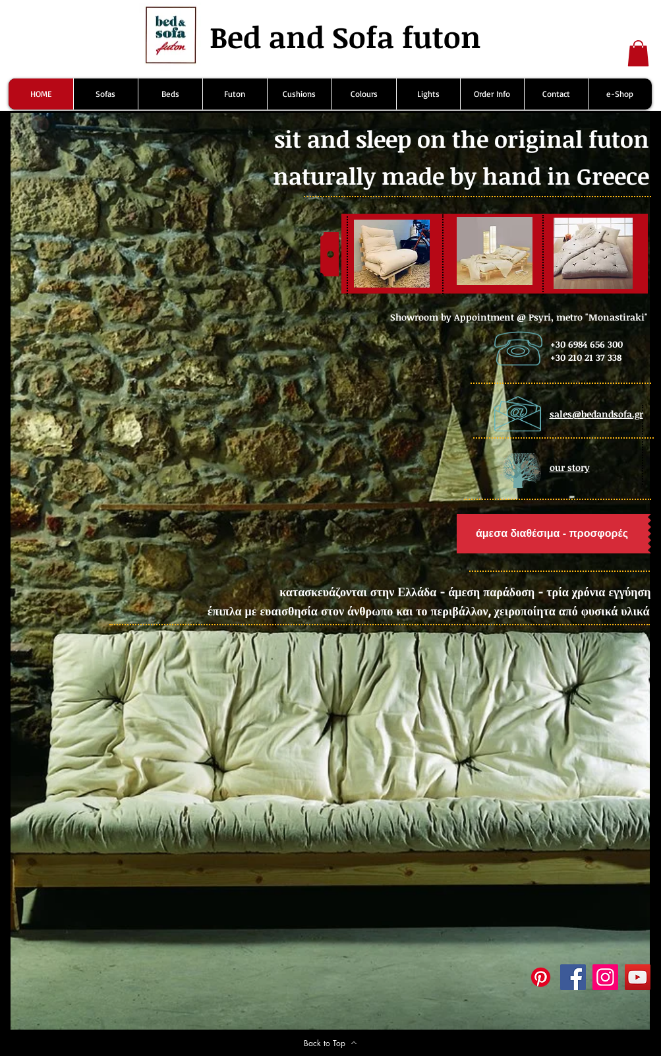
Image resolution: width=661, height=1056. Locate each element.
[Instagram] (605, 977)
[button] (638, 53)
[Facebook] (573, 977)
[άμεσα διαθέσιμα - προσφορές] (552, 533)
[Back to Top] (331, 1043)
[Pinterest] (541, 977)
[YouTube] (637, 977)
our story (570, 467)
